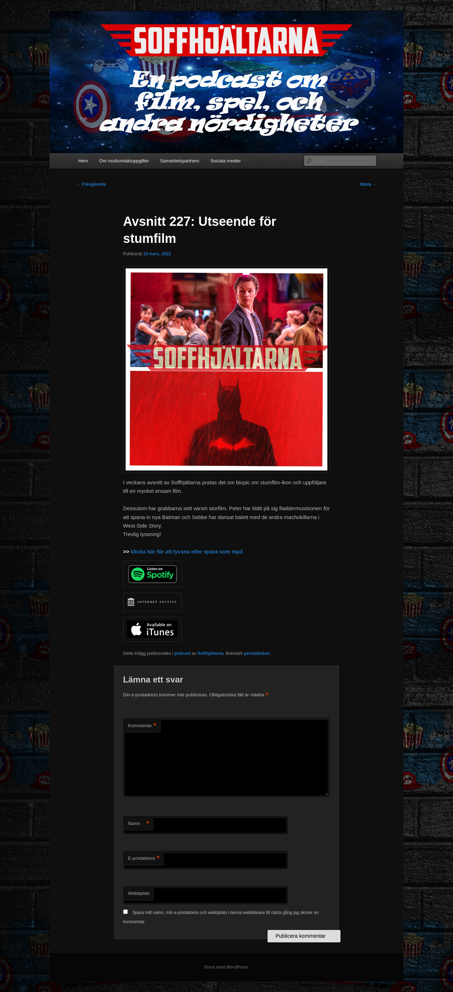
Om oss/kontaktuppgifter (124, 160)
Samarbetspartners (180, 160)
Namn (138, 824)
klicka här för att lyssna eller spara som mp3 (187, 551)
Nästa (368, 184)
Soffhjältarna (210, 653)
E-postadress (144, 858)
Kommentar (142, 726)
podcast (182, 653)
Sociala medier (226, 160)
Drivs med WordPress (227, 967)
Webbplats (139, 893)
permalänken (257, 653)
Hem (83, 160)
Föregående (91, 184)
